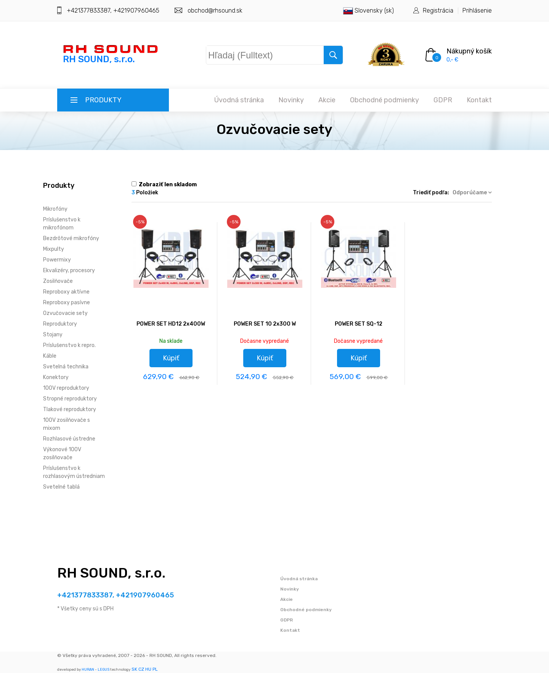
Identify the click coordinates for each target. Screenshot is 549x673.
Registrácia (438, 10)
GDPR (442, 100)
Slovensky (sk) (368, 11)
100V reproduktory (66, 388)
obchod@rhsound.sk (215, 10)
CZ (141, 669)
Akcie (327, 100)
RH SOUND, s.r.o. (111, 573)
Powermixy (57, 260)
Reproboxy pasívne (66, 302)
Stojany (53, 334)
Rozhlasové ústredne (69, 439)
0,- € (452, 59)
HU (148, 669)
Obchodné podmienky (384, 100)
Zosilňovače (58, 281)
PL (155, 669)
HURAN (88, 669)
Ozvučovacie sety (65, 313)
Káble (49, 356)
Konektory (56, 377)
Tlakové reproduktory (69, 409)
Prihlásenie (477, 10)
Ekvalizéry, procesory (69, 270)
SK (134, 669)
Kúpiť (171, 358)
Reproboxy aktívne (66, 292)
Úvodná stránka (239, 100)
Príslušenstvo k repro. (69, 345)
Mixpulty (53, 249)
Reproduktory (60, 324)
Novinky (291, 100)
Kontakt (479, 100)
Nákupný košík (469, 51)
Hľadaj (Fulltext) (246, 53)
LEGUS (103, 669)
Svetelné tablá (61, 487)
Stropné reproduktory (70, 398)
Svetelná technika (65, 366)
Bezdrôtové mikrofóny (71, 238)
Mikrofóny (55, 209)
